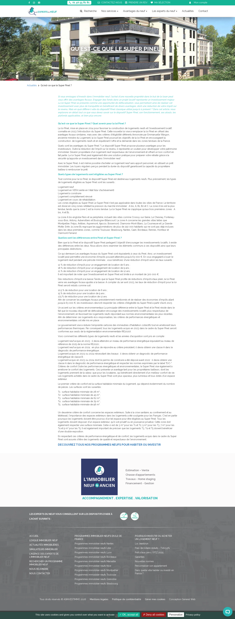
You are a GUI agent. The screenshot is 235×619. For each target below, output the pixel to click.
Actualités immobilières (44, 545)
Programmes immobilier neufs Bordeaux (95, 557)
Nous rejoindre (38, 569)
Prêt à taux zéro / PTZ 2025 (149, 552)
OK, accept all (128, 614)
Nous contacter (39, 573)
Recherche (88, 11)
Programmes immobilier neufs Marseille (95, 561)
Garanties (139, 557)
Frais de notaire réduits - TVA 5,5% (152, 548)
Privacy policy (193, 614)
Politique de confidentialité (126, 599)
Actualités (188, 11)
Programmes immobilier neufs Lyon (93, 552)
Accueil (34, 536)
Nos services (109, 11)
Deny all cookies (153, 614)
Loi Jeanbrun (141, 543)
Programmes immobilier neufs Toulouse (95, 574)
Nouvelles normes (144, 561)
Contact (203, 11)
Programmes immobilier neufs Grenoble (95, 579)
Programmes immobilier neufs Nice (93, 566)
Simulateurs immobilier (43, 549)
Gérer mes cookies (155, 599)
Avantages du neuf (135, 11)
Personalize (176, 614)
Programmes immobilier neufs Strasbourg (96, 583)
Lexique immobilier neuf (43, 540)
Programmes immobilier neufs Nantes (94, 543)
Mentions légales (99, 599)
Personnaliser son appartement (151, 566)
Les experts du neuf (164, 11)
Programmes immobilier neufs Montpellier (96, 570)
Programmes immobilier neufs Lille (93, 548)
